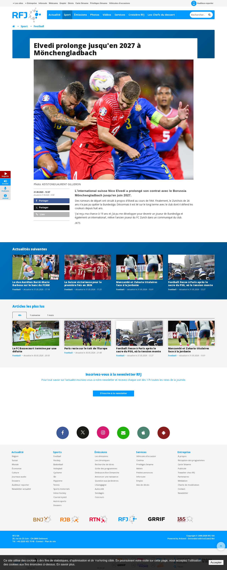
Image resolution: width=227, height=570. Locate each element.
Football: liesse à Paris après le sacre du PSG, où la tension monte (190, 283)
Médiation (182, 481)
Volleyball (57, 468)
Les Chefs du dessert (161, 14)
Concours (99, 497)
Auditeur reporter (20, 485)
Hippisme (57, 481)
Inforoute (43, 3)
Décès (71, 3)
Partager (42, 200)
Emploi (63, 3)
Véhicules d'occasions (119, 3)
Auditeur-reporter (202, 3)
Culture (15, 472)
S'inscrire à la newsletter (113, 393)
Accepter (216, 562)
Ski (54, 476)
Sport (67, 14)
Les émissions (101, 456)
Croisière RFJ (136, 14)
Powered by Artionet (177, 538)
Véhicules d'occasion (146, 456)
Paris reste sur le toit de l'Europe (85, 348)
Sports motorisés (61, 489)
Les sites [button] (18, 3)
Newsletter (183, 493)
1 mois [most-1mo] (50, 315)
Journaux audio (19, 476)
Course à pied (60, 497)
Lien (40, 214)
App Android (163, 433)
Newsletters (123, 433)
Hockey (56, 460)
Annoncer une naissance (106, 476)
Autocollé (99, 489)
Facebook (62, 433)
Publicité (182, 468)
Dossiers (16, 481)
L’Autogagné (100, 485)
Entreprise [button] (31, 3)
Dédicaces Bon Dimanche (107, 472)
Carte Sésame (82, 3)
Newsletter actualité (21, 489)
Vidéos (107, 14)
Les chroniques (102, 460)
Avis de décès (142, 485)
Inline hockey (59, 493)
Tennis (56, 485)
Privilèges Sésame (98, 3)
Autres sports (59, 501)
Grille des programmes (106, 468)
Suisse (15, 460)
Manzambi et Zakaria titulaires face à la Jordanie (136, 283)
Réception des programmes (191, 460)
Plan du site (50, 541)
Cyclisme (57, 472)
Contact (181, 489)
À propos (182, 456)
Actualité (54, 14)
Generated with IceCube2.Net (201, 538)
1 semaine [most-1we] (35, 315)
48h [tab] (19, 315)
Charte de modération (188, 485)
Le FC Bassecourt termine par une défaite (34, 350)
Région (15, 456)
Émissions (80, 14)
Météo (139, 468)
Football (39, 26)
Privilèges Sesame (144, 464)
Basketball (58, 464)
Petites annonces (144, 472)
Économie (16, 468)
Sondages (99, 493)
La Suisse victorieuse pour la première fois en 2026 (83, 283)
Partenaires (183, 476)
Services (120, 14)
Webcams (53, 3)
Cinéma (140, 460)
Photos (94, 14)
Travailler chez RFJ (186, 472)
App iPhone (143, 433)
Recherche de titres (104, 464)
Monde (15, 464)
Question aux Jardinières (106, 481)
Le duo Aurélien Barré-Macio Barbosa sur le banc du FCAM (30, 283)
